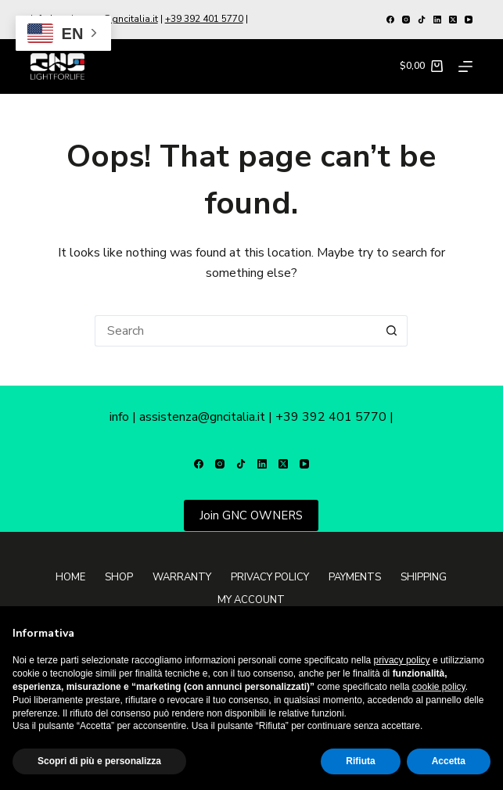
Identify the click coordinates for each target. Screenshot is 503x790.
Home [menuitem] (70, 577)
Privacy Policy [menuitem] (270, 577)
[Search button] (392, 331)
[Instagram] (406, 19)
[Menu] (465, 66)
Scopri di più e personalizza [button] (99, 761)
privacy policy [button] (402, 660)
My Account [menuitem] (251, 600)
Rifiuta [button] (360, 761)
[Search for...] (235, 331)
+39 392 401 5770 (204, 19)
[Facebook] (390, 19)
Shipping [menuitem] (424, 577)
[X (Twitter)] (453, 19)
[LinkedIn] (437, 19)
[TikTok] (422, 19)
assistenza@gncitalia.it (202, 417)
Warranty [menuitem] (182, 577)
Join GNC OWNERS (251, 515)
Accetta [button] (448, 761)
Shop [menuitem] (119, 577)
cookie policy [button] (438, 686)
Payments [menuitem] (355, 577)
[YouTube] (468, 19)
